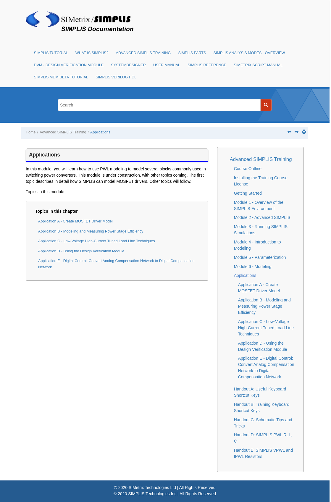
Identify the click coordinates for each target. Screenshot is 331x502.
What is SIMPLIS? (92, 53)
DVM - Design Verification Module (69, 65)
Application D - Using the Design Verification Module (81, 251)
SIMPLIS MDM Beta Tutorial (61, 77)
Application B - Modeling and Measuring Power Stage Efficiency (90, 231)
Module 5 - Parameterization (260, 257)
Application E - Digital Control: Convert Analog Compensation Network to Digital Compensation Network (116, 264)
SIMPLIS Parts (192, 53)
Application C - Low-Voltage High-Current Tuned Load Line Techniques (96, 241)
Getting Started (248, 193)
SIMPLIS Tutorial (51, 53)
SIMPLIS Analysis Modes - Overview (249, 53)
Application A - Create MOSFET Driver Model (75, 221)
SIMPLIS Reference (207, 65)
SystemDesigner (128, 65)
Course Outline (247, 168)
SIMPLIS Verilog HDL (116, 77)
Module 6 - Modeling (253, 266)
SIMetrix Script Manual (258, 65)
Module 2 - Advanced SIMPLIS (262, 217)
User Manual (166, 65)
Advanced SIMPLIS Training (143, 53)
